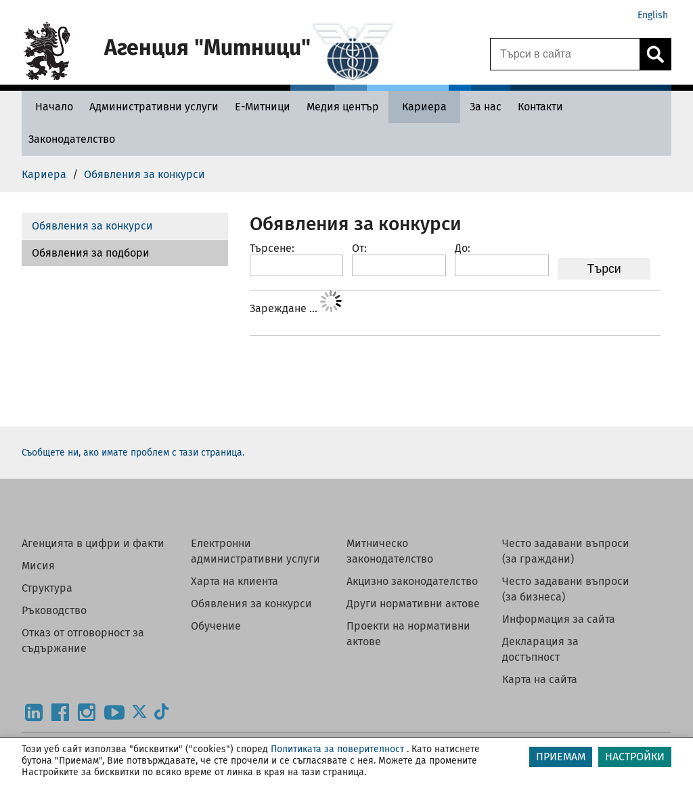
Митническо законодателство (389, 551)
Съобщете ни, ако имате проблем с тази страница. (133, 452)
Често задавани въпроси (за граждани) (565, 551)
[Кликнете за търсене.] (655, 54)
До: (462, 248)
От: (359, 248)
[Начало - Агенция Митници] (51, 106)
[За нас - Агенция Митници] (485, 106)
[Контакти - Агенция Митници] (540, 106)
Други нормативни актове (413, 603)
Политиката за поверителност (337, 749)
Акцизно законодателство (412, 581)
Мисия (38, 565)
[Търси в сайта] (565, 54)
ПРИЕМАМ (560, 756)
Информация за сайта (558, 619)
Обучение (216, 625)
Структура (47, 588)
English (653, 15)
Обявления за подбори (91, 252)
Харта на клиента (234, 581)
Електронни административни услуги (255, 551)
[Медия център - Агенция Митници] (343, 106)
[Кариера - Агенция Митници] (424, 106)
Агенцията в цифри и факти (93, 543)
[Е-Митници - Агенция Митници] (262, 106)
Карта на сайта (539, 679)
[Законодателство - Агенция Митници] (72, 139)
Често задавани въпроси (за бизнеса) (565, 589)
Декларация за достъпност (540, 649)
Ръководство (54, 610)
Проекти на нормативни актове (408, 633)
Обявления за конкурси (92, 225)
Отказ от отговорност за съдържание (83, 640)
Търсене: (272, 248)
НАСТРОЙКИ (635, 756)
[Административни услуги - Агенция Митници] (154, 106)
